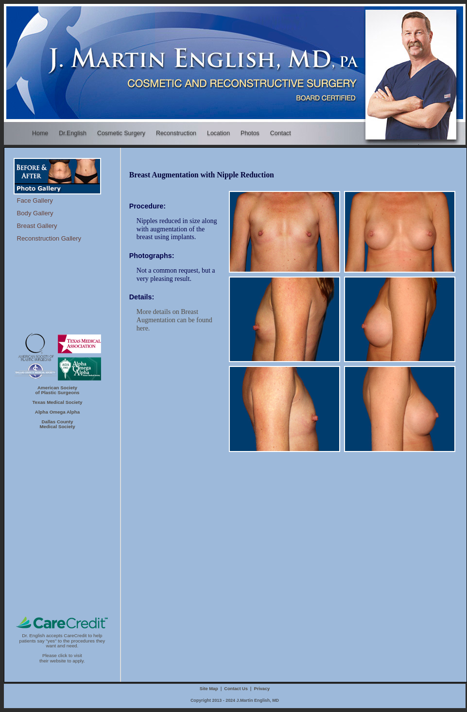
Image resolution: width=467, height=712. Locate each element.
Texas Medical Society (58, 402)
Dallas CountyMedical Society (57, 424)
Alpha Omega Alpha (57, 412)
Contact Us (235, 688)
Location (218, 133)
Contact (282, 134)
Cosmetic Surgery (123, 134)
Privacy (262, 688)
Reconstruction (178, 134)
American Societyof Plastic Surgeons (57, 390)
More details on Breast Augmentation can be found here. (174, 320)
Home (40, 133)
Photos (250, 133)
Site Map (209, 688)
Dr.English (72, 133)
